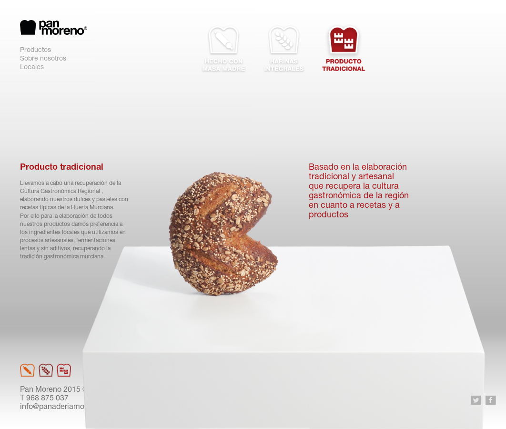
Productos (35, 50)
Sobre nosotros (43, 59)
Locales (32, 67)
